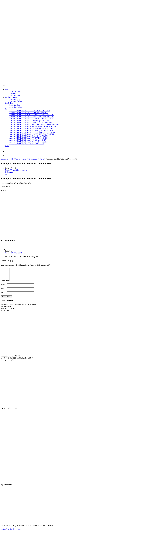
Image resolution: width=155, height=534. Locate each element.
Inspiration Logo (15, 95)
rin (6, 174)
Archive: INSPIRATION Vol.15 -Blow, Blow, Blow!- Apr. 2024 (31, 117)
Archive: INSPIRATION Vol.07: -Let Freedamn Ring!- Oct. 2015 (32, 132)
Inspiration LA (14, 99)
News (7, 146)
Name (3, 287)
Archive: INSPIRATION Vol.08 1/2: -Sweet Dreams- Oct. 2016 (31, 128)
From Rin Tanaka (15, 91)
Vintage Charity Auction (18, 170)
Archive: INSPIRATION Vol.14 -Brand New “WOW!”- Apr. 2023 (32, 119)
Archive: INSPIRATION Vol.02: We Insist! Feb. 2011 (28, 142)
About (7, 89)
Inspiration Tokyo (15, 101)
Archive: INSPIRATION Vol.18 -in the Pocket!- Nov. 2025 (29, 111)
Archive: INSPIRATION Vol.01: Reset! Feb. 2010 (26, 144)
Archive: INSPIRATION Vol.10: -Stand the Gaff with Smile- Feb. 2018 (34, 124)
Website (3, 295)
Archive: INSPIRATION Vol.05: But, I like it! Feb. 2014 (29, 136)
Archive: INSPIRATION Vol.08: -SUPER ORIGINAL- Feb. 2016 (32, 130)
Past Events (9, 109)
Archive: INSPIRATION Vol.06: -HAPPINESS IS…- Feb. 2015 (31, 134)
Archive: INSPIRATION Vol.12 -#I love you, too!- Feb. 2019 (30, 122)
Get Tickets (9, 103)
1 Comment (9, 172)
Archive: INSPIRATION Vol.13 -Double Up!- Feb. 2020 (29, 120)
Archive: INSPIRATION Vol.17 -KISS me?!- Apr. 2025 (28, 113)
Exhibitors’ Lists (11, 97)
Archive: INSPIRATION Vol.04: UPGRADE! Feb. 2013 (28, 138)
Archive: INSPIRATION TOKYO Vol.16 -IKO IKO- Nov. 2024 (31, 115)
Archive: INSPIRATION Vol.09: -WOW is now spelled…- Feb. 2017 (33, 126)
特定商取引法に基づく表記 (11, 532)
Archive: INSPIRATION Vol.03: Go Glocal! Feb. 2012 (28, 140)
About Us (12, 93)
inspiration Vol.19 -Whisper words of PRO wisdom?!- (19, 159)
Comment (5, 283)
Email (3, 291)
